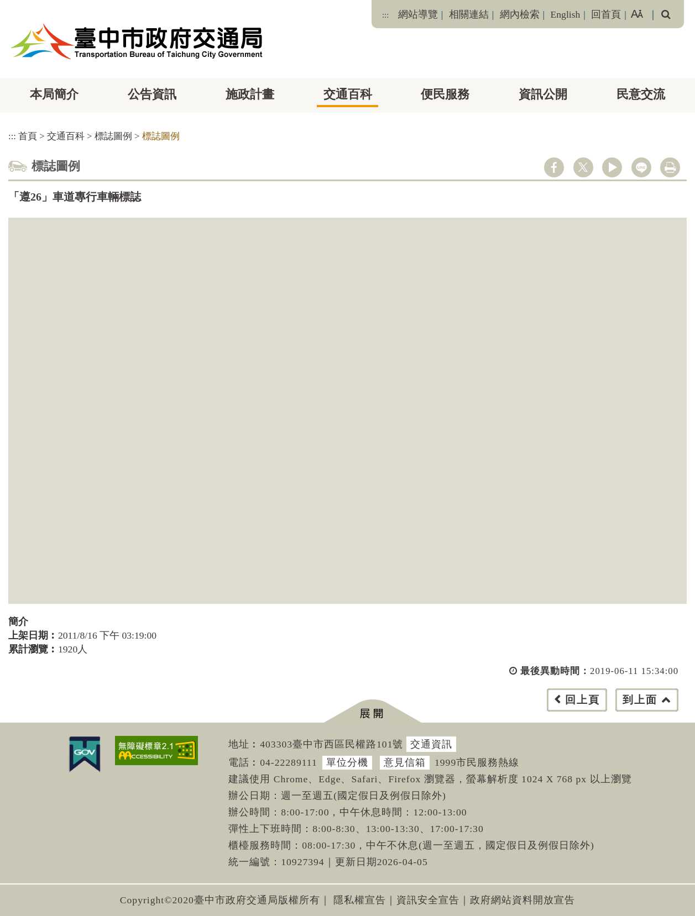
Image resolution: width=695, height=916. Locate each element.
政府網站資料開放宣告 (522, 900)
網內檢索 (520, 14)
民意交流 (640, 94)
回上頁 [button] (582, 700)
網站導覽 (418, 14)
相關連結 (469, 14)
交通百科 (347, 94)
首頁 (27, 136)
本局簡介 (54, 94)
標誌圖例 (113, 136)
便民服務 (445, 94)
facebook (554, 167)
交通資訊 (431, 744)
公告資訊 (152, 94)
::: (385, 14)
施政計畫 (250, 94)
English (566, 14)
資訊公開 (543, 94)
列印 (670, 167)
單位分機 (347, 762)
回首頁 (606, 14)
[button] (372, 711)
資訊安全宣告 (427, 900)
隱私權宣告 (359, 900)
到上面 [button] (640, 700)
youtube (612, 167)
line (641, 167)
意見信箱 (405, 762)
